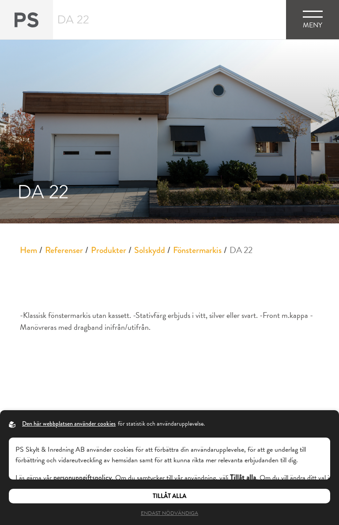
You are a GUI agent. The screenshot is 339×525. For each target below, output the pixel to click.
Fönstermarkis (197, 250)
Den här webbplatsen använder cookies (69, 423)
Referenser (64, 250)
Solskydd (149, 250)
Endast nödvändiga (169, 513)
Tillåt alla (169, 496)
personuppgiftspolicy (82, 477)
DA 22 (241, 250)
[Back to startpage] (26, 19)
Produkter (108, 250)
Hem (28, 250)
